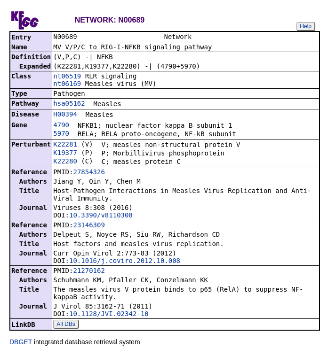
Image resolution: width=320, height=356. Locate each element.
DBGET (20, 343)
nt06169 (67, 84)
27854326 (88, 173)
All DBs (65, 325)
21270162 (88, 271)
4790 (61, 126)
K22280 (65, 162)
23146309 (88, 226)
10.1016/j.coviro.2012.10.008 (124, 261)
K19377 (65, 153)
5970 (61, 134)
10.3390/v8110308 (101, 216)
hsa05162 (69, 104)
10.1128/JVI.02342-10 (109, 314)
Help (306, 26)
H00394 (65, 115)
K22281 (65, 145)
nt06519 (67, 77)
